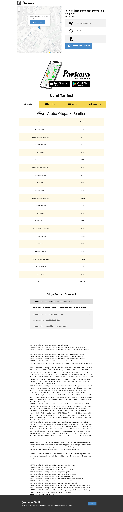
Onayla (92, 503)
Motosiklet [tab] (95, 104)
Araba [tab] (28, 104)
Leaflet (51, 52)
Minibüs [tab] (50, 104)
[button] (39, 27)
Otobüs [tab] (72, 104)
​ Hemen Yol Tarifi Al (37, 22)
